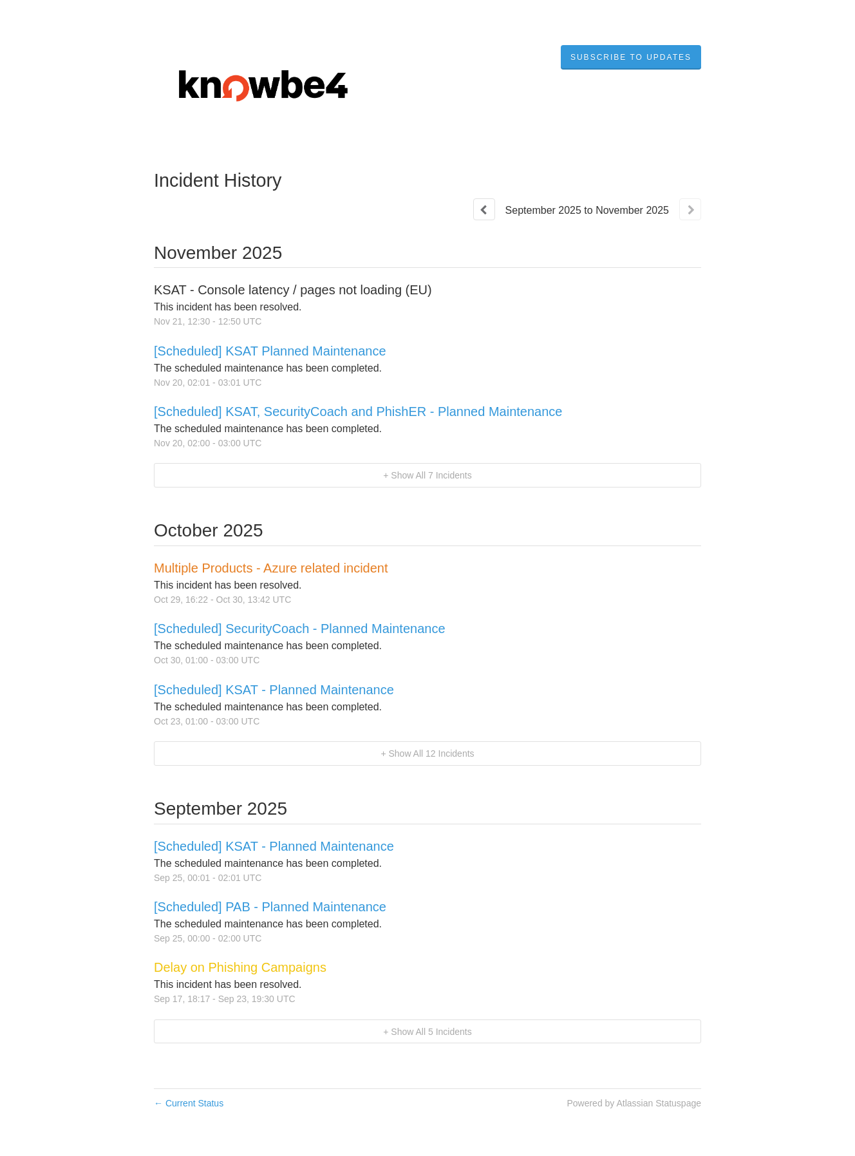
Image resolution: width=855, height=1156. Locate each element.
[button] (631, 57)
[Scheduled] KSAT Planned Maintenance (270, 351)
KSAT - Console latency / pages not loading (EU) (293, 290)
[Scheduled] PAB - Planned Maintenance (270, 907)
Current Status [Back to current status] (188, 1103)
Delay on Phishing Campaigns (240, 967)
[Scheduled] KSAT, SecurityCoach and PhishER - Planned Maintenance (358, 411)
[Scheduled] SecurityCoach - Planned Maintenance (300, 628)
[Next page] (690, 209)
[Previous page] (484, 209)
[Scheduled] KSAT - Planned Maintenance (274, 690)
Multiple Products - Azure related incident (271, 568)
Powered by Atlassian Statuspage (634, 1103)
